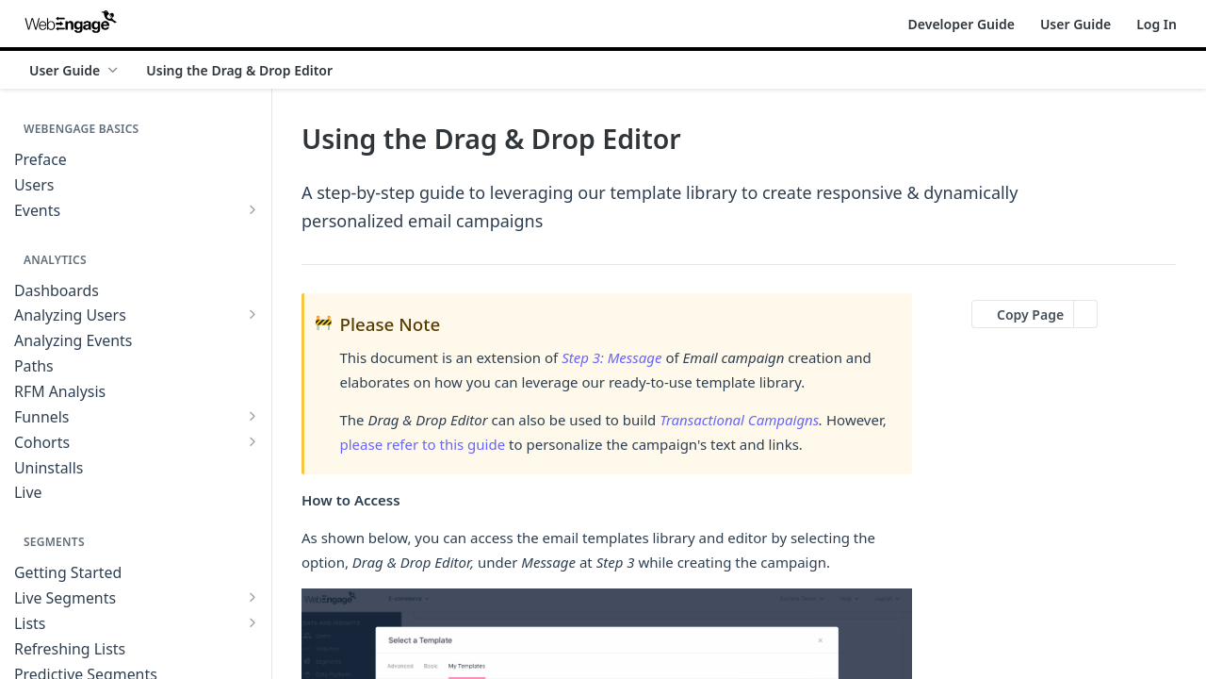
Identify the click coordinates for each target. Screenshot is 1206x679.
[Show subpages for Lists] (252, 622)
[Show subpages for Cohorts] (252, 441)
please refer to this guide (423, 444)
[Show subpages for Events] (252, 209)
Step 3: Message (611, 357)
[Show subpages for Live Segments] (252, 596)
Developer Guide (961, 24)
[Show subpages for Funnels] (252, 415)
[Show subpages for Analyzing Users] (252, 314)
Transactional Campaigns (739, 419)
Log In (1156, 24)
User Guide (1075, 24)
